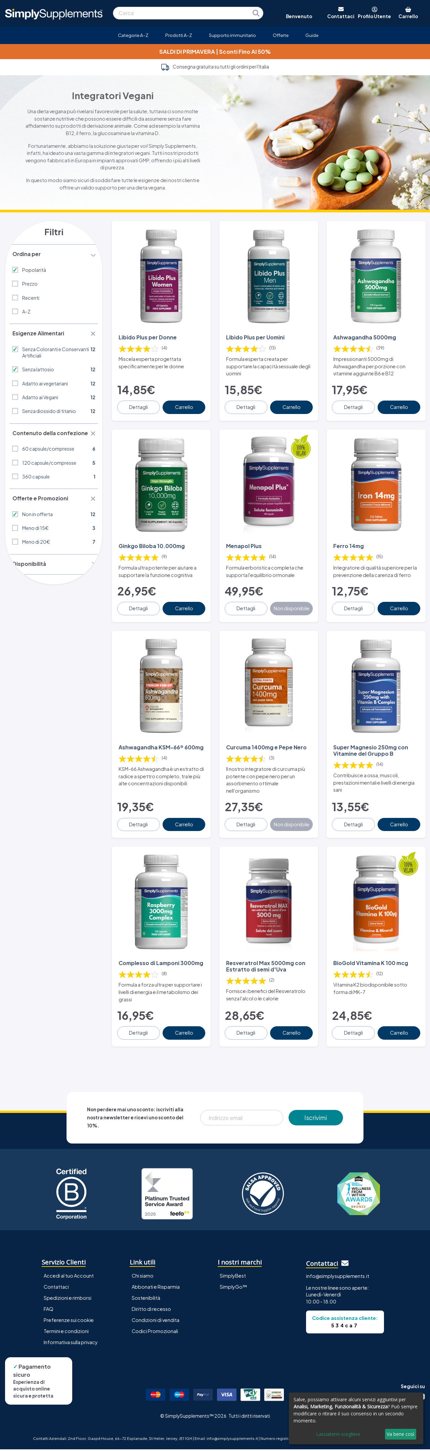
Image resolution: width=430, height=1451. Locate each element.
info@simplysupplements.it (337, 1277)
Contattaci (56, 1288)
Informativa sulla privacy (71, 1344)
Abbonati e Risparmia (156, 1288)
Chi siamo (143, 1277)
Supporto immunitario (232, 35)
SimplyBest (233, 1277)
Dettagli (139, 406)
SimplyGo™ (233, 1288)
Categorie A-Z (133, 35)
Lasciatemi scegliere (338, 1434)
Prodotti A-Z (178, 35)
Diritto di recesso (151, 1311)
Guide (311, 35)
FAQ (48, 1311)
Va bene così (400, 1434)
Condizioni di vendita (155, 1322)
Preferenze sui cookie (69, 1322)
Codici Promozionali (155, 1333)
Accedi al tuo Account (69, 1277)
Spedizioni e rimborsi (67, 1299)
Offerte (281, 35)
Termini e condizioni (66, 1333)
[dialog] (356, 1418)
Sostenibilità (146, 1299)
